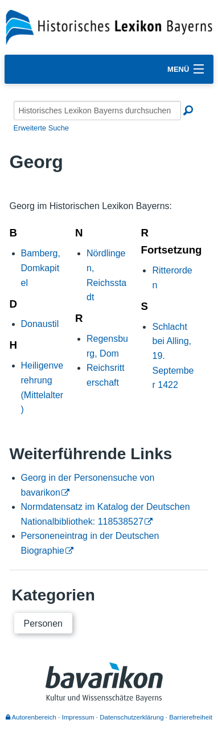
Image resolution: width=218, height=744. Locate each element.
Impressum (78, 717)
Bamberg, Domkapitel (40, 267)
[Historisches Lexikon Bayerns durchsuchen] (97, 110)
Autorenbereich (31, 717)
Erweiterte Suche (41, 128)
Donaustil (40, 324)
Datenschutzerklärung (131, 717)
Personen (43, 623)
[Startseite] (109, 26)
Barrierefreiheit (190, 717)
